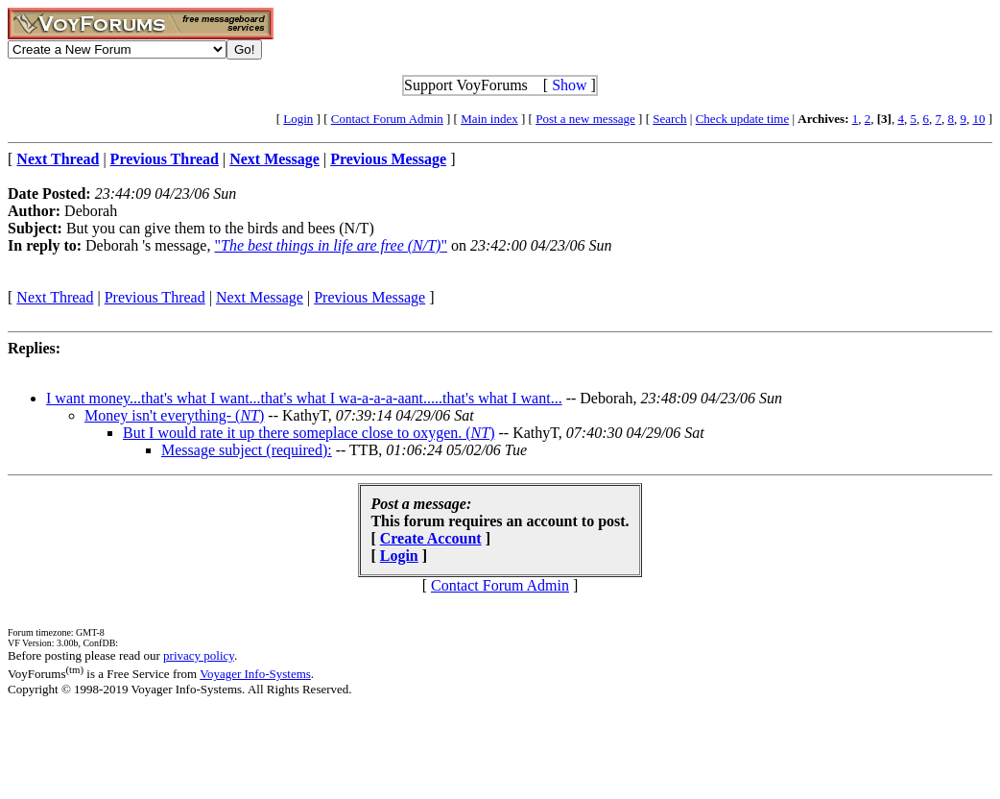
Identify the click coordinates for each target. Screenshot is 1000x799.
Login (298, 118)
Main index (489, 118)
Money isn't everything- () (174, 415)
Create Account (431, 538)
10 (978, 118)
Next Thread (54, 297)
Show (569, 85)
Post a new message (585, 118)
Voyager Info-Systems (255, 673)
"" (330, 245)
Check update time (742, 118)
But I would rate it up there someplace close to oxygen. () (308, 432)
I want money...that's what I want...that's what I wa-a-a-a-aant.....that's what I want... (304, 398)
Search (669, 118)
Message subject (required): (246, 450)
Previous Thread (155, 297)
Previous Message (369, 297)
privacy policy (198, 655)
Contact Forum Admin (387, 118)
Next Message (259, 297)
